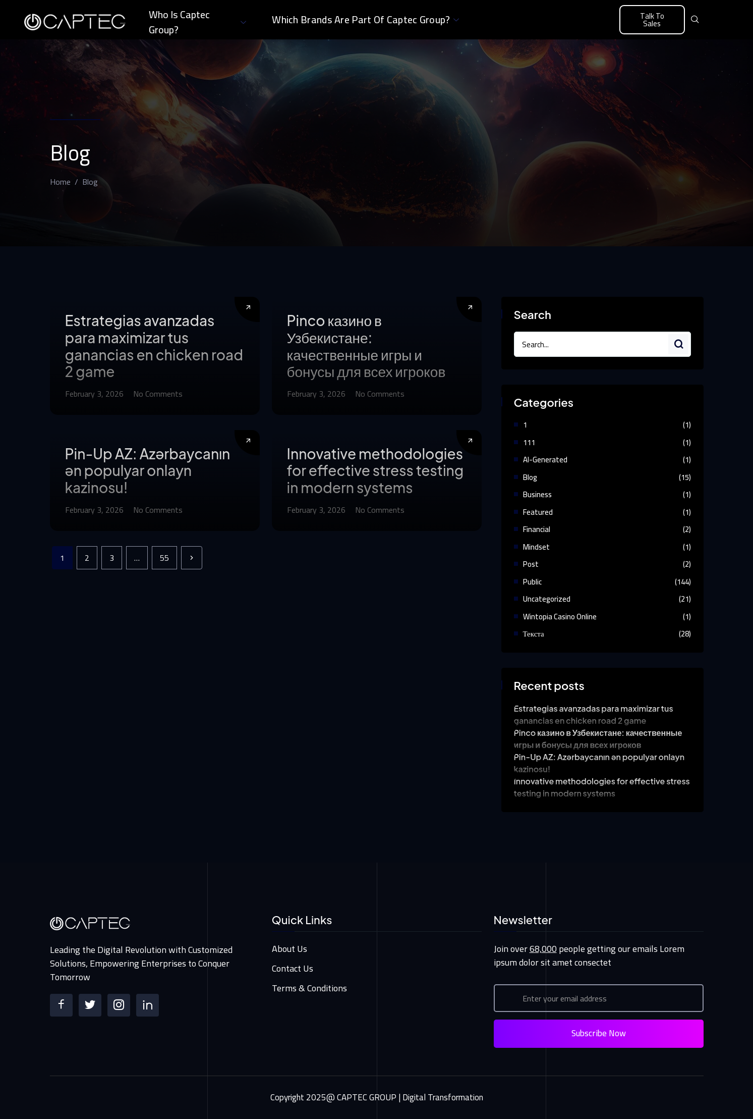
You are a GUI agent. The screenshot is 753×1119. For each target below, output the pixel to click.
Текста (533, 633)
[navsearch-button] (695, 19)
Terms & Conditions (309, 988)
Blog (530, 477)
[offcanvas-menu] (713, 20)
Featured (538, 512)
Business (537, 494)
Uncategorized (546, 599)
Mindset (536, 547)
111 (529, 442)
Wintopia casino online (560, 616)
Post (531, 564)
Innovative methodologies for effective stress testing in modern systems (375, 470)
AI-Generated (545, 459)
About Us (289, 948)
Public (532, 581)
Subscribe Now (598, 1033)
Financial (536, 529)
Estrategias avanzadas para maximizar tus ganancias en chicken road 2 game (154, 345)
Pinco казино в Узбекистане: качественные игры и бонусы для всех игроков (366, 345)
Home (60, 181)
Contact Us (292, 968)
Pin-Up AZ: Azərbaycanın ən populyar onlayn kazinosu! (147, 470)
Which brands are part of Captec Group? (366, 19)
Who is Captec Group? (199, 22)
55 (164, 557)
